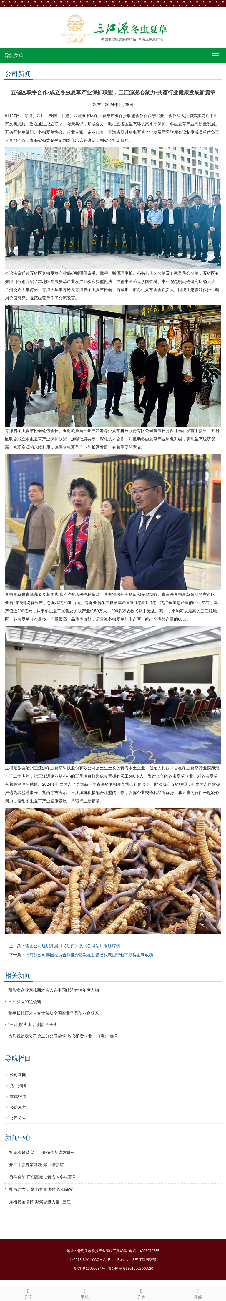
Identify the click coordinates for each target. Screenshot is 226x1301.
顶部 (198, 1293)
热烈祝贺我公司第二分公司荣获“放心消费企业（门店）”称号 (63, 1036)
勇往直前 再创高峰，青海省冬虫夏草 (42, 1177)
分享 (28, 1293)
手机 (84, 1293)
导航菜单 (13, 55)
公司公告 (18, 1118)
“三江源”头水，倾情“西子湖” (33, 1024)
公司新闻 (18, 1074)
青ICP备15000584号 (89, 1269)
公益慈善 (18, 1107)
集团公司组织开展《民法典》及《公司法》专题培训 (72, 946)
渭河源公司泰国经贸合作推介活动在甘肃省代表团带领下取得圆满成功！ (91, 954)
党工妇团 (18, 1085)
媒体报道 (18, 1096)
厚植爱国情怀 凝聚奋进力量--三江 (40, 1201)
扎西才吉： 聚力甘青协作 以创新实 (41, 1189)
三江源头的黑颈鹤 (24, 1001)
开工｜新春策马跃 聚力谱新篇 (36, 1164)
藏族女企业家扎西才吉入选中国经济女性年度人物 (53, 990)
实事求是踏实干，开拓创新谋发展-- (41, 1152)
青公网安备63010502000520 (130, 1269)
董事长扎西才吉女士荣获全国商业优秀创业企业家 (53, 1013)
